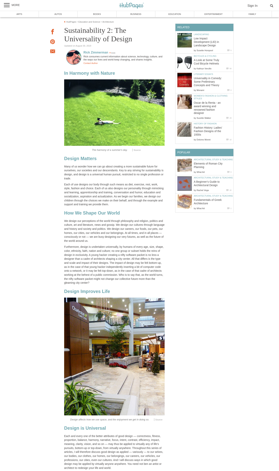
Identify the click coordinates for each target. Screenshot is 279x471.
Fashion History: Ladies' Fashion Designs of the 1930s (208, 131)
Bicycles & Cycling (205, 56)
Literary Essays (203, 74)
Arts (19, 14)
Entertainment (213, 14)
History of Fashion (205, 123)
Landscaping (201, 34)
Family (252, 14)
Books (97, 14)
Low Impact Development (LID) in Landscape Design (206, 42)
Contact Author (90, 63)
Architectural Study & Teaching (213, 159)
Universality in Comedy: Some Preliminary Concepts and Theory (208, 82)
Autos (58, 14)
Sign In (253, 6)
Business (135, 14)
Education (174, 14)
